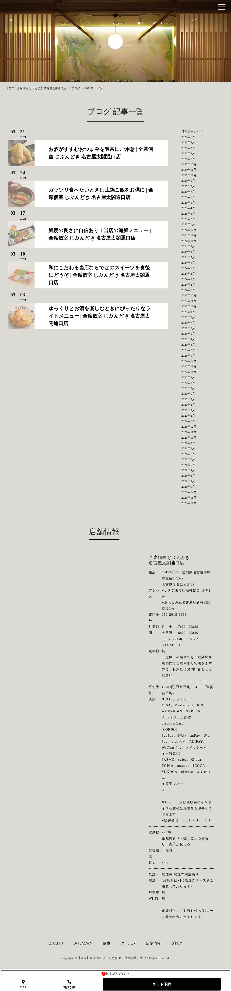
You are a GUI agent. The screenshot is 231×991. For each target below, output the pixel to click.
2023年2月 (188, 350)
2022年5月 (188, 399)
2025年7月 (188, 191)
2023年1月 (188, 355)
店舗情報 (153, 943)
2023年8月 (188, 317)
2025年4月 (188, 208)
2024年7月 (188, 257)
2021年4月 (188, 470)
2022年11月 (188, 366)
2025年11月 (188, 169)
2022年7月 (188, 388)
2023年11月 (188, 301)
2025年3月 (188, 213)
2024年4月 (188, 273)
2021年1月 (188, 486)
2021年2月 (188, 481)
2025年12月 (188, 164)
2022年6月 (188, 393)
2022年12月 (188, 361)
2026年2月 (188, 153)
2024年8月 (188, 251)
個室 (106, 943)
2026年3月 (188, 148)
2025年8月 (188, 186)
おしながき (83, 943)
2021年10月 (188, 437)
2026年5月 (188, 137)
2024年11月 (188, 235)
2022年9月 (188, 377)
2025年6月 (188, 197)
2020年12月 (188, 492)
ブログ (176, 943)
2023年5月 (188, 333)
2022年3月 (188, 410)
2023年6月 (188, 328)
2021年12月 (188, 426)
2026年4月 (188, 142)
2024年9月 (188, 246)
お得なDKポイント (115, 974)
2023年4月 (188, 339)
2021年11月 (188, 432)
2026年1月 (188, 159)
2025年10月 (188, 175)
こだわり (56, 943)
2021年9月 (188, 443)
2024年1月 (188, 290)
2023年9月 (188, 312)
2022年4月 (188, 404)
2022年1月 (188, 421)
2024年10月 (188, 241)
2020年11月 (188, 497)
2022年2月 (188, 415)
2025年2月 (188, 219)
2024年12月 (188, 230)
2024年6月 (188, 262)
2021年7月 (188, 454)
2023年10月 (188, 306)
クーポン (128, 943)
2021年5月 (188, 465)
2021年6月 (188, 459)
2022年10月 (188, 372)
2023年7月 (188, 322)
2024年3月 (188, 279)
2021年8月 (188, 448)
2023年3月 (188, 344)
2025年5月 (188, 202)
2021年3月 (188, 475)
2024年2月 (188, 284)
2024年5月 (188, 268)
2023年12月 (188, 295)
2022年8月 (188, 383)
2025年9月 (188, 180)
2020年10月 (188, 503)
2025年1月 (188, 224)
